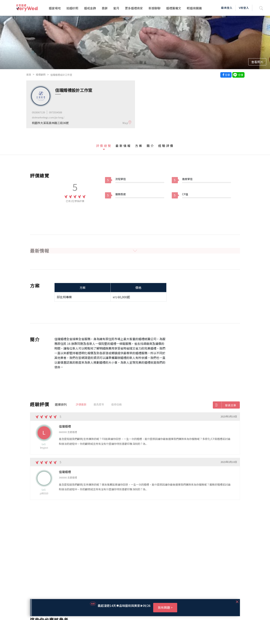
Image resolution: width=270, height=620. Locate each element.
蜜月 (116, 8)
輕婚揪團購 (194, 8)
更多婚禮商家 (134, 8)
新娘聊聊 (154, 8)
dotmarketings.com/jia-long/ (48, 117)
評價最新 (81, 404)
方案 (139, 145)
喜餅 (105, 8)
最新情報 (123, 145)
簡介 (150, 145)
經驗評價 (166, 145)
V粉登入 (244, 8)
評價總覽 (104, 145)
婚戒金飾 (90, 8)
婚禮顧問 (41, 74)
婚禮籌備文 (173, 8)
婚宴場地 (55, 8)
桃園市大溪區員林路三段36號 (50, 123)
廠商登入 (226, 8)
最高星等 (99, 404)
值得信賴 (116, 404)
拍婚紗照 (72, 8)
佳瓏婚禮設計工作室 (61, 74)
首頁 (28, 74)
